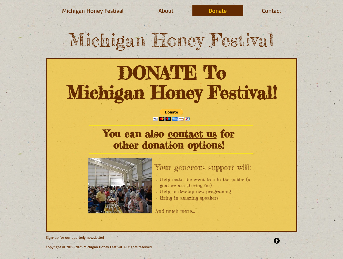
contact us (192, 134)
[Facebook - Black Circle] (277, 241)
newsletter (95, 237)
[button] (171, 115)
